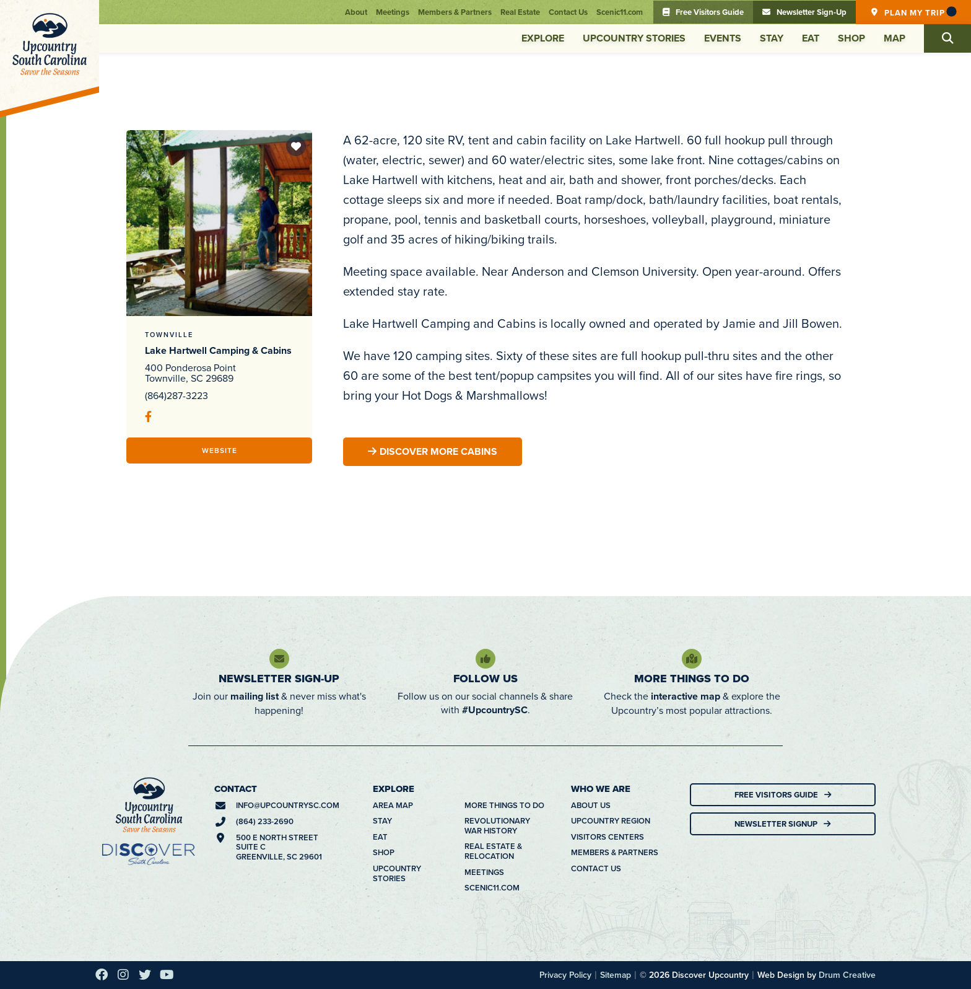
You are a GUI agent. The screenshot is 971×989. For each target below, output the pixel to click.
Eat (810, 38)
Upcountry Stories (634, 38)
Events (722, 38)
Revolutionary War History (497, 825)
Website (219, 450)
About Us (591, 806)
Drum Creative (847, 975)
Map (894, 38)
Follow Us (485, 678)
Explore (542, 38)
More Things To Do (691, 678)
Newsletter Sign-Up (279, 678)
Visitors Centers (607, 837)
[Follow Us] (485, 659)
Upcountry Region (610, 821)
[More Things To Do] (692, 659)
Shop (851, 38)
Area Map (393, 806)
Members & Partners (455, 12)
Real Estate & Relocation (493, 851)
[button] (947, 38)
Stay (771, 38)
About (356, 12)
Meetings (392, 12)
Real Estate (520, 12)
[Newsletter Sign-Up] (279, 659)
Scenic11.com (619, 12)
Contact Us (568, 12)
